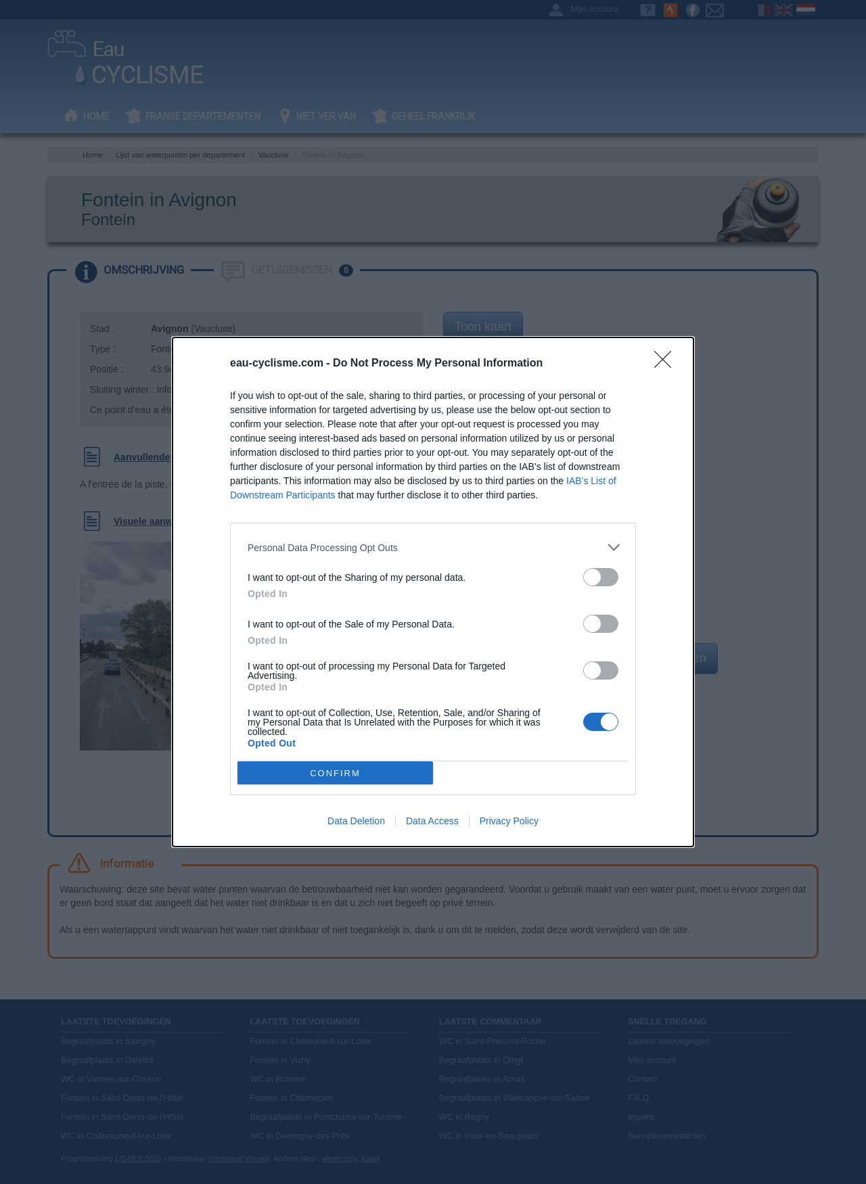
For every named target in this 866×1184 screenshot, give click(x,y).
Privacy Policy (509, 820)
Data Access (432, 820)
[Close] (667, 364)
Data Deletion (356, 820)
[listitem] (433, 547)
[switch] (600, 577)
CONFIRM (335, 772)
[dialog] (433, 592)
